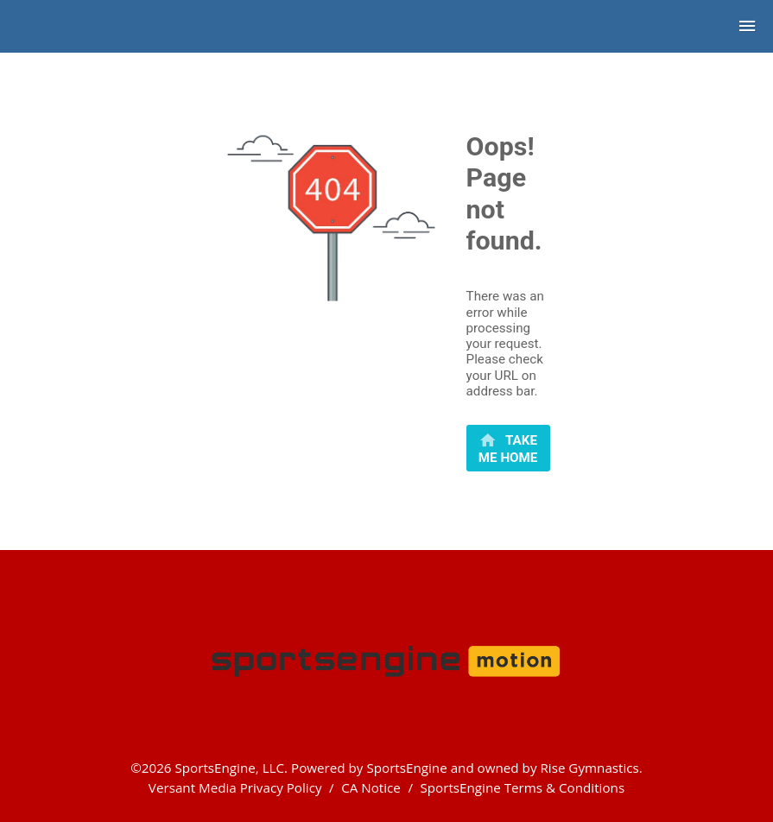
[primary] (508, 448)
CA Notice (371, 787)
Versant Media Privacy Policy (235, 787)
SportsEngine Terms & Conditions (522, 787)
